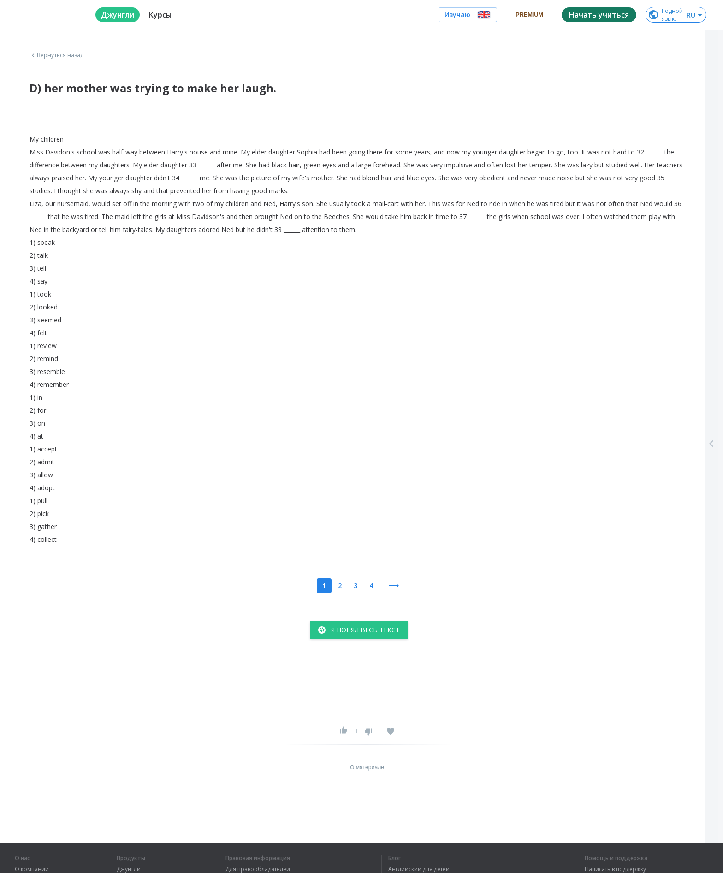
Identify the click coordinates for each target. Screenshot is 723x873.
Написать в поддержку (615, 869)
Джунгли (129, 869)
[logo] (48, 14)
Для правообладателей (257, 869)
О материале (367, 767)
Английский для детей (419, 869)
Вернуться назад (57, 55)
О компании (32, 869)
